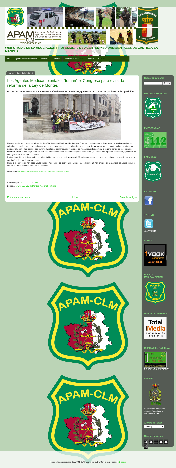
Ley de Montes (32, 186)
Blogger (122, 462)
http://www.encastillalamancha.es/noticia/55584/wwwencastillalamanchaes (43, 171)
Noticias (57, 59)
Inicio (9, 59)
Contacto (90, 59)
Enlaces (101, 59)
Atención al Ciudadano (74, 59)
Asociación (45, 59)
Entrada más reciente (18, 197)
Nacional (44, 186)
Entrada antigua (128, 197)
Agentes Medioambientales (26, 59)
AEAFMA (21, 186)
